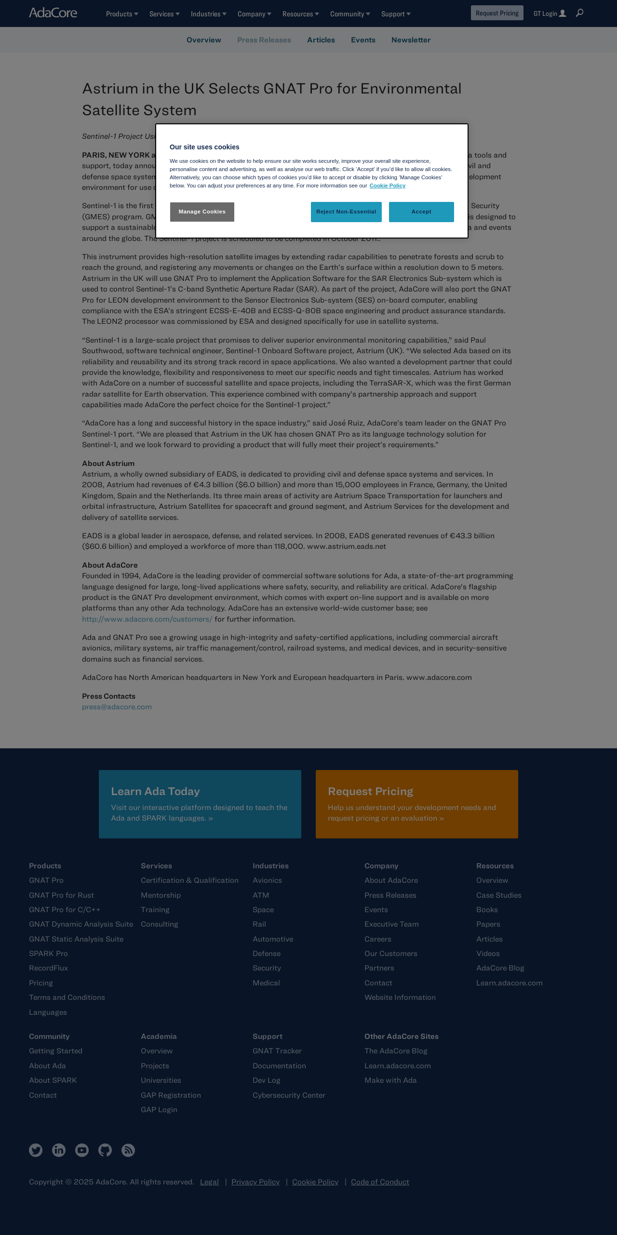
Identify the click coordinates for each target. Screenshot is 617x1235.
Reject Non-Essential (346, 211)
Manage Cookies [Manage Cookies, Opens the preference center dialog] (202, 211)
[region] (312, 181)
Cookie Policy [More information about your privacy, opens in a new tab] (388, 185)
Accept (421, 211)
